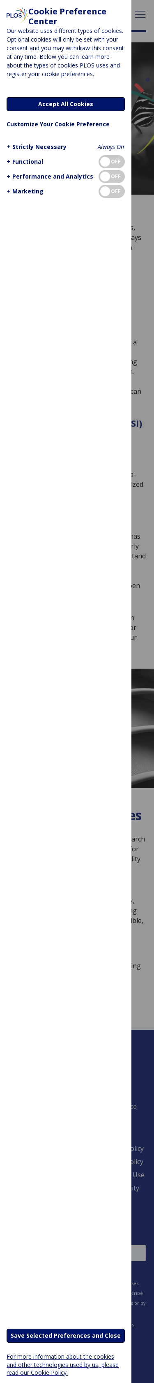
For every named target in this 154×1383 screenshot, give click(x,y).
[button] (35, 147)
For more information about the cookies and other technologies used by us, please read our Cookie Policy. (63, 1364)
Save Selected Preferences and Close (66, 1335)
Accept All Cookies (65, 104)
